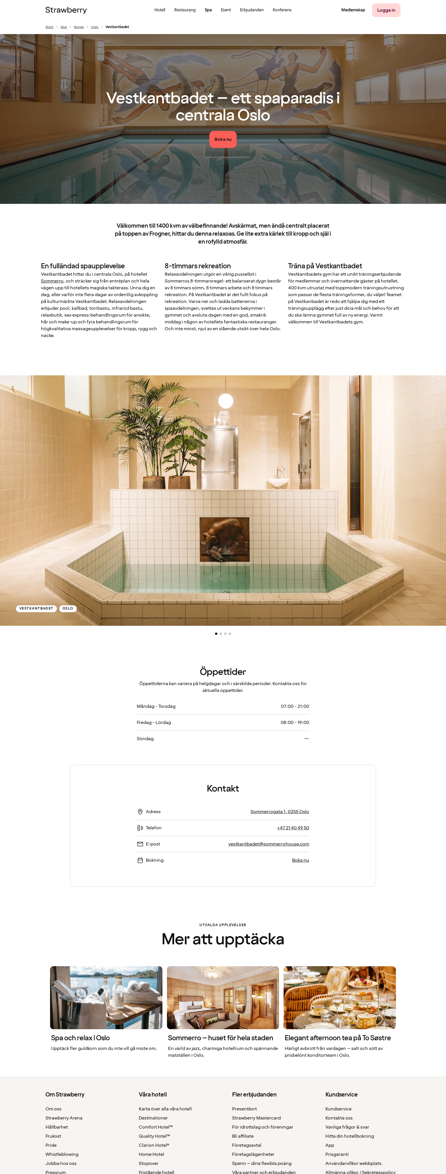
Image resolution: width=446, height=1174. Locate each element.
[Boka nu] (223, 139)
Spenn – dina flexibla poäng (262, 1163)
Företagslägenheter (253, 1154)
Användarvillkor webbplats (353, 1163)
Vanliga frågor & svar (347, 1127)
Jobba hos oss (61, 1163)
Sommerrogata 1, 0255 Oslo (280, 812)
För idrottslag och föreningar (262, 1127)
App (329, 1145)
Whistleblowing (62, 1154)
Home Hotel (151, 1154)
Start (49, 27)
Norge (79, 27)
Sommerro (52, 281)
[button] (216, 634)
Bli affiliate (243, 1136)
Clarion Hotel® (154, 1145)
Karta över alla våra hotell (165, 1109)
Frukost (53, 1136)
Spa (64, 27)
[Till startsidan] (66, 10)
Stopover (148, 1163)
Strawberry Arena (64, 1118)
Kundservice (338, 1109)
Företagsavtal (246, 1145)
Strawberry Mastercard (256, 1118)
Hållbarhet (57, 1127)
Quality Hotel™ (154, 1136)
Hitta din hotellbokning (349, 1136)
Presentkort (244, 1109)
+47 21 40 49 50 (293, 828)
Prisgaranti (337, 1154)
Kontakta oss (339, 1118)
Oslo (94, 27)
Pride (51, 1145)
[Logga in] (386, 10)
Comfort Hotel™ (156, 1127)
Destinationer (153, 1118)
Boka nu (300, 860)
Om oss (53, 1109)
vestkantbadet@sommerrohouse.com (268, 844)
